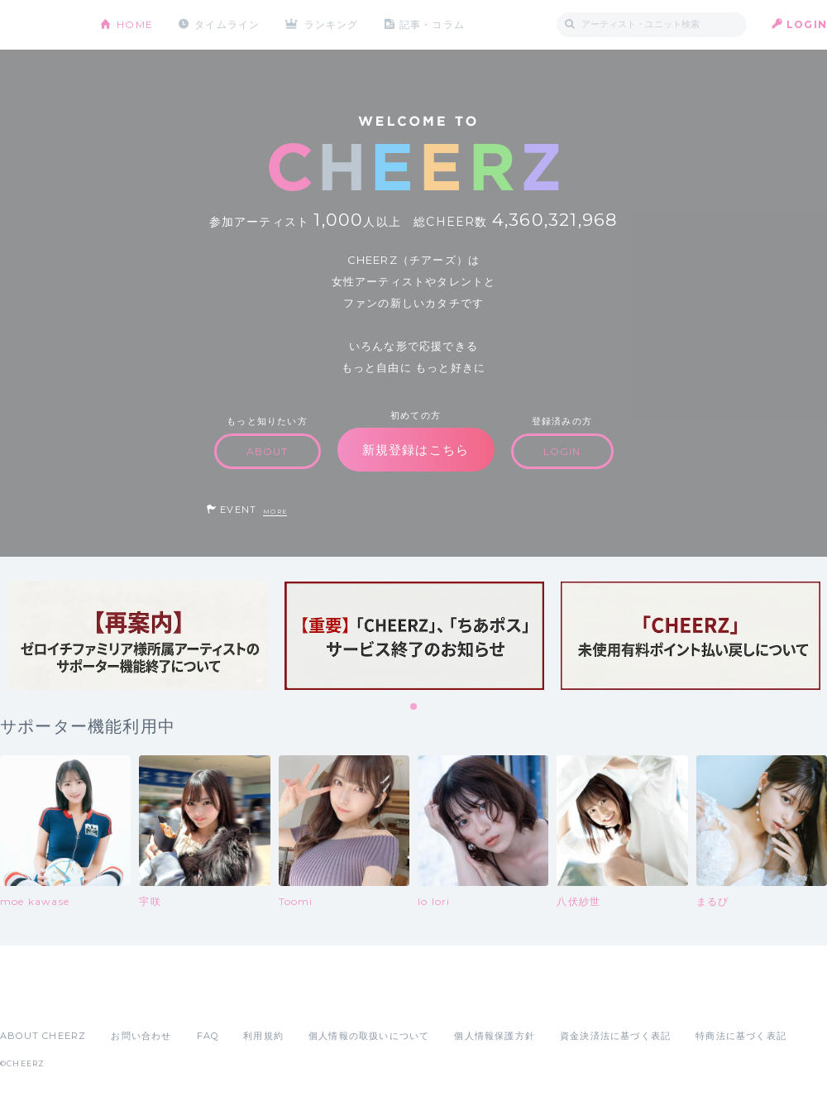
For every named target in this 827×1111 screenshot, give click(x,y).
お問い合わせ (141, 1036)
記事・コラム (432, 24)
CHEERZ (37, 25)
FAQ (208, 1036)
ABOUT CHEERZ (43, 1036)
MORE (275, 511)
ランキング (331, 24)
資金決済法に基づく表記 (615, 1036)
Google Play (125, 999)
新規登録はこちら (416, 449)
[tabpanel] (138, 636)
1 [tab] (414, 707)
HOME (135, 24)
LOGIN (806, 24)
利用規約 (263, 1036)
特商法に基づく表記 (741, 1036)
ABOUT (267, 451)
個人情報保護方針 (494, 1036)
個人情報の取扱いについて (368, 1036)
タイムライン (227, 24)
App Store (38, 999)
